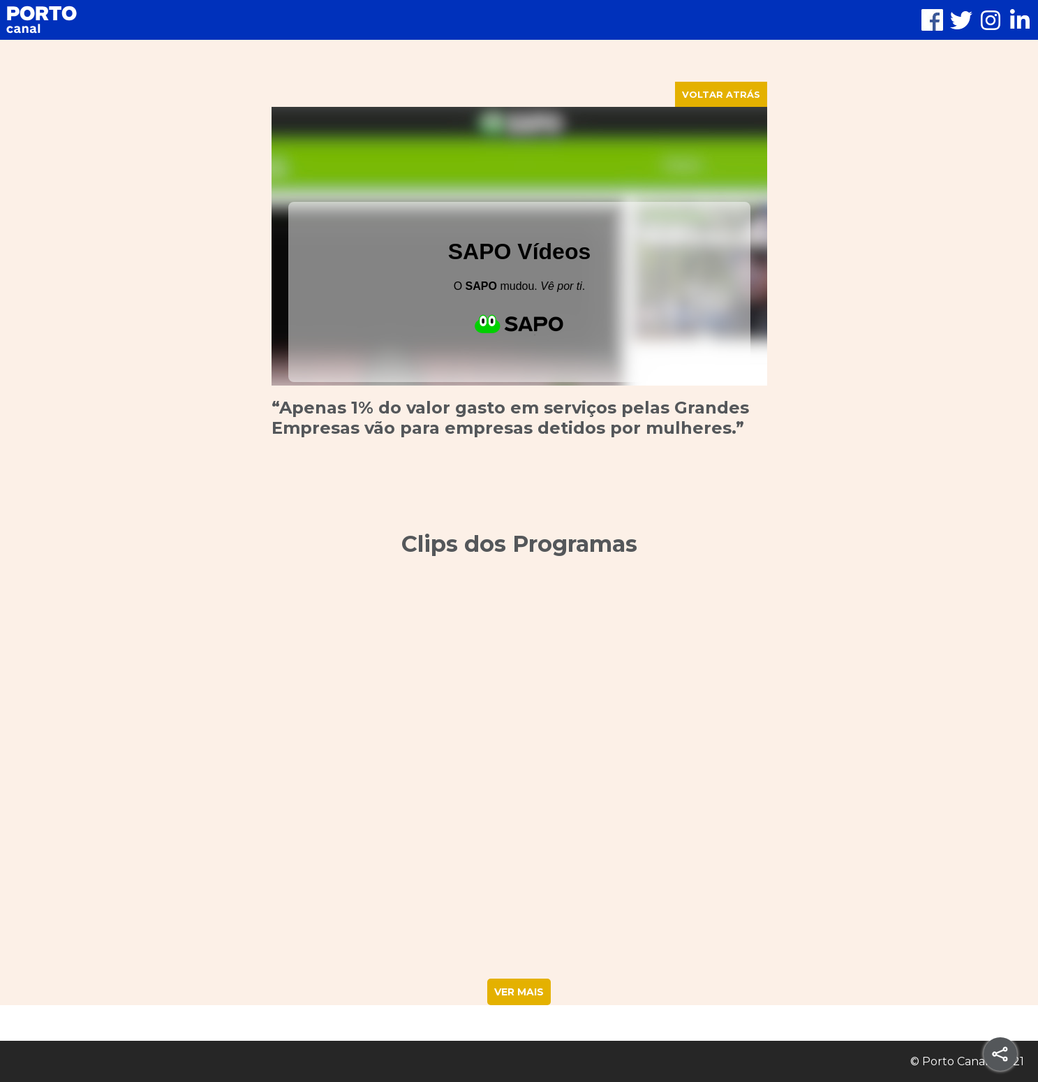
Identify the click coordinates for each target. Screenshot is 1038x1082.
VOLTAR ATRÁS (721, 94)
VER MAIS (519, 992)
